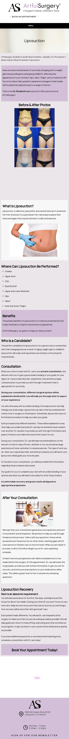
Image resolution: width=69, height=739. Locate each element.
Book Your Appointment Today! (34, 650)
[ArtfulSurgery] (34, 7)
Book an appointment (24, 16)
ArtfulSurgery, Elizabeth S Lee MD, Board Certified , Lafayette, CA (27, 57)
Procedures (60, 57)
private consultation (51, 371)
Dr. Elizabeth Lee (21, 91)
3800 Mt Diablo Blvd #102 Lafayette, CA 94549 (37, 713)
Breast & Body (7, 60)
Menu (33, 26)
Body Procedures (21, 60)
